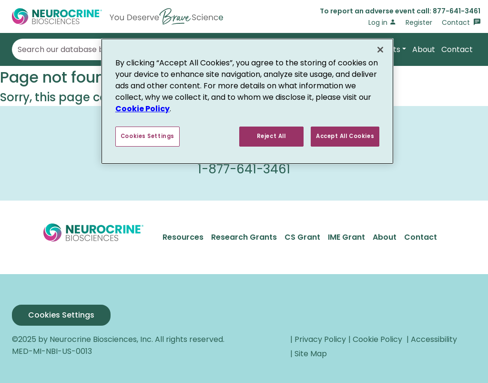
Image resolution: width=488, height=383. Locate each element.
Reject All (271, 136)
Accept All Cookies (345, 136)
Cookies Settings (61, 314)
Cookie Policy (142, 108)
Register (419, 22)
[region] (247, 101)
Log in (382, 22)
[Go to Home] (117, 16)
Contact (461, 22)
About (423, 49)
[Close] (380, 49)
